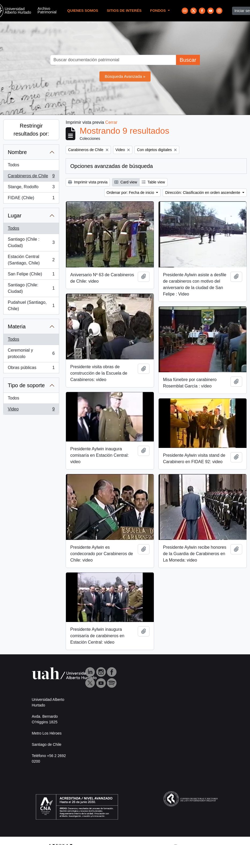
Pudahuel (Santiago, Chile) (31, 305)
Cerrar (111, 122)
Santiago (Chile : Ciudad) (31, 242)
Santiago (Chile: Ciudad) (31, 288)
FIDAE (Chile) (31, 199)
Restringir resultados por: (31, 130)
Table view (153, 182)
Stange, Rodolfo (31, 188)
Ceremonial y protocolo (31, 353)
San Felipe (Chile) (31, 275)
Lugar (14, 215)
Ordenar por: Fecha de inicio (131, 192)
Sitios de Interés (124, 11)
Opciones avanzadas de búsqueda (111, 166)
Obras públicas (31, 368)
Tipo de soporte (26, 385)
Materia (17, 326)
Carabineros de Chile (31, 177)
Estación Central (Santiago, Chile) (31, 259)
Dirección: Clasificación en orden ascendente (203, 192)
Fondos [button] (158, 11)
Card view (125, 182)
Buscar (188, 60)
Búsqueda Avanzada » (125, 76)
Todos (13, 165)
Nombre (17, 152)
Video (31, 410)
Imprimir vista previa (87, 182)
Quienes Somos (82, 11)
